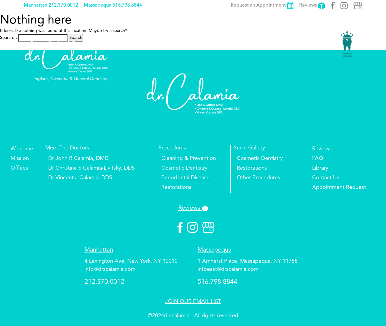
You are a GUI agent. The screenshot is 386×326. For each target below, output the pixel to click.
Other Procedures (258, 177)
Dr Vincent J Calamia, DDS (80, 177)
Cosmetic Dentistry (184, 168)
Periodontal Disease (185, 177)
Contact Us (325, 177)
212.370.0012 (63, 5)
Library (320, 168)
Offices (19, 168)
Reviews (312, 5)
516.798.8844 (127, 5)
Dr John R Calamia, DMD (78, 158)
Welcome (22, 149)
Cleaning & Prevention (188, 158)
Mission (20, 158)
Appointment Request (339, 187)
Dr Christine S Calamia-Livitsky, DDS (91, 168)
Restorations (176, 187)
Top (371, 303)
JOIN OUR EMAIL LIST (193, 301)
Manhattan (35, 5)
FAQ (317, 158)
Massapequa (97, 5)
